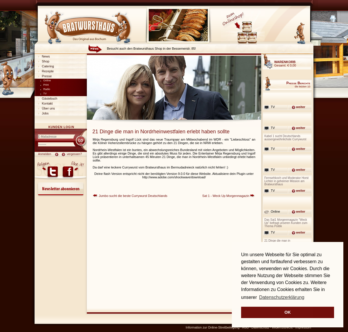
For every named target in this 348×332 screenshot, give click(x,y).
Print (46, 84)
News (46, 56)
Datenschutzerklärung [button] (281, 297)
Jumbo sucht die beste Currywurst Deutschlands (133, 196)
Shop (45, 61)
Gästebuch (49, 98)
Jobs (45, 113)
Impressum (303, 327)
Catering (48, 66)
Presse (47, 76)
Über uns (48, 108)
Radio (46, 89)
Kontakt (47, 103)
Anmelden (44, 154)
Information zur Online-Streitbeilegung (212, 327)
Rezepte (48, 71)
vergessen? (74, 154)
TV (45, 93)
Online (47, 80)
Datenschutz (260, 327)
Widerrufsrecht (282, 327)
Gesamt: (285, 63)
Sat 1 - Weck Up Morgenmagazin (225, 196)
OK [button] (287, 312)
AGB (245, 327)
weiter (300, 107)
